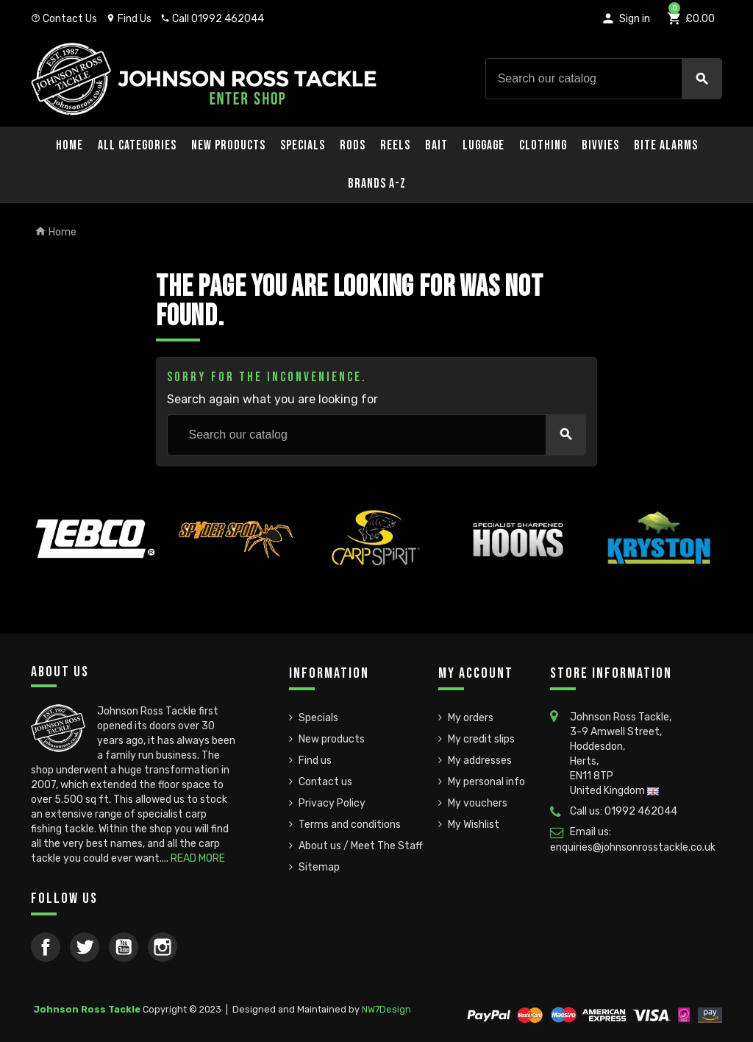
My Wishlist (473, 824)
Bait (436, 145)
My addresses (480, 760)
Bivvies (600, 145)
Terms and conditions (350, 824)
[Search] (603, 78)
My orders (470, 718)
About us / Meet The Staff (361, 846)
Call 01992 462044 (212, 19)
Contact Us (64, 19)
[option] (94, 572)
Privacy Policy (332, 803)
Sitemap (319, 867)
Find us (315, 760)
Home (69, 145)
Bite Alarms (666, 145)
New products (332, 739)
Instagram (162, 947)
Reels (395, 145)
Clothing (543, 145)
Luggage (483, 145)
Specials (302, 145)
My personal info (486, 782)
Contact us (325, 782)
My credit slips (481, 739)
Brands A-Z (377, 183)
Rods (352, 145)
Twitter (84, 947)
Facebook (45, 947)
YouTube (123, 947)
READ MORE (198, 858)
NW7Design (386, 1009)
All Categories (137, 145)
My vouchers (477, 803)
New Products (228, 145)
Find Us (128, 19)
